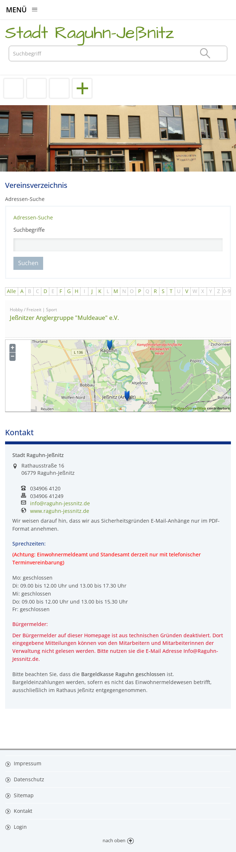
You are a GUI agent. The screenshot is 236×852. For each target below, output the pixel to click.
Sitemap (23, 795)
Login (19, 826)
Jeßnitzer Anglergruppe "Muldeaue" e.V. (64, 318)
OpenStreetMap (191, 408)
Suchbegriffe (29, 229)
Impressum (26, 763)
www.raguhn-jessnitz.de (59, 511)
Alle (11, 291)
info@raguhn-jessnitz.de (60, 503)
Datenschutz (28, 779)
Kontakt (22, 810)
